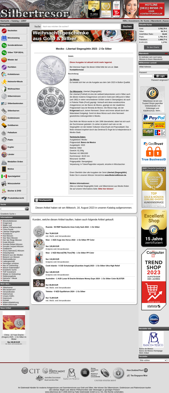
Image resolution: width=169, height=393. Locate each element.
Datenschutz (8, 294)
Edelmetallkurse (9, 259)
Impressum (7, 298)
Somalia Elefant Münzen (12, 244)
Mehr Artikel (144, 353)
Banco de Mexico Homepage (150, 351)
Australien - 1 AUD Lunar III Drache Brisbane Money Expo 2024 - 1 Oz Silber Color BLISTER (85, 279)
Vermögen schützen (11, 263)
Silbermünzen (11, 96)
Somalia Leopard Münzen (13, 246)
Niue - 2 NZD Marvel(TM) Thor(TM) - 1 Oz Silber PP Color (70, 253)
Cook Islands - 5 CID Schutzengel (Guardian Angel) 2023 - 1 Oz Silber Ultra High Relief (83, 266)
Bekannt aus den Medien (13, 255)
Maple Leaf (7, 225)
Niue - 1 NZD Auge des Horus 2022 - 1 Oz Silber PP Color (70, 240)
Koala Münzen (8, 242)
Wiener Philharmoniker (12, 227)
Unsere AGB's (8, 296)
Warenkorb (156, 21)
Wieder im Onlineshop (12, 274)
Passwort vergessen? (160, 80)
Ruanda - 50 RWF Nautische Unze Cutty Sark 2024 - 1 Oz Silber (73, 227)
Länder (7, 154)
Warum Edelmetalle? (11, 268)
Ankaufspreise (8, 253)
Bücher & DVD (11, 191)
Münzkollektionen (10, 221)
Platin (7, 140)
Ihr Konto (145, 21)
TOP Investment (9, 272)
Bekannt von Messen (11, 257)
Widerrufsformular (10, 305)
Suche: (37, 26)
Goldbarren (9, 125)
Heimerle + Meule (10, 278)
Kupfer (7, 147)
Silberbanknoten (12, 103)
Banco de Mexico (88, 142)
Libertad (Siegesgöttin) (117, 172)
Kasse (166, 21)
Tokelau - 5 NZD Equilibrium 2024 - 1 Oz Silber (65, 291)
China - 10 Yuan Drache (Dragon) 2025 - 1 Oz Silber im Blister (14, 337)
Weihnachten (10, 89)
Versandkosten (9, 292)
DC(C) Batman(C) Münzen (13, 251)
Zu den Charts (153, 47)
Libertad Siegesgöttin (11, 232)
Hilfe (125, 21)
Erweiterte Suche (9, 270)
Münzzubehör (10, 183)
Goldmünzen (10, 118)
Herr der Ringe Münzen (12, 240)
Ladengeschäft (9, 261)
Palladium (9, 132)
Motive (7, 169)
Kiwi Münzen (8, 236)
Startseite (4, 21)
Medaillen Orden (12, 161)
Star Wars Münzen (10, 238)
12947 (23, 21)
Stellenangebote (9, 276)
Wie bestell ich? (9, 290)
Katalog (15, 21)
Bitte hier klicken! (105, 189)
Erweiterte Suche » (8, 214)
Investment (134, 21)
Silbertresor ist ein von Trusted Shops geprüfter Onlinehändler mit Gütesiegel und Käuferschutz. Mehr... (152, 106)
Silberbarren (10, 111)
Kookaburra (7, 234)
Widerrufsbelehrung (11, 302)
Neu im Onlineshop (10, 266)
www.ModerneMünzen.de (115, 175)
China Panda (8, 229)
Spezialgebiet (10, 176)
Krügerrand (7, 223)
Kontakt (6, 300)
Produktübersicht (12, 198)
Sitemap (6, 280)
